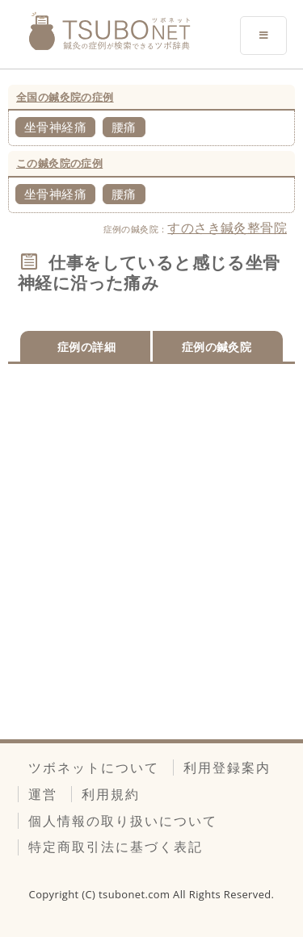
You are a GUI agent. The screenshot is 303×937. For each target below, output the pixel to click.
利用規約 (111, 794)
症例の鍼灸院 (216, 346)
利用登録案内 (227, 767)
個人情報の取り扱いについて (122, 821)
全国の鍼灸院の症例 (65, 97)
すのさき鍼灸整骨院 (227, 227)
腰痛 (124, 127)
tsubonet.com (136, 894)
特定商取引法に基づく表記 (115, 846)
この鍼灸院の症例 (59, 163)
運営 (42, 794)
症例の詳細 (86, 346)
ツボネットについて (93, 767)
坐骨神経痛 (55, 127)
